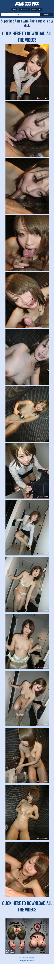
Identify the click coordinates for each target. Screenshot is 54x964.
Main (14, 9)
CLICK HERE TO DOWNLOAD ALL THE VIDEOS (27, 36)
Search (46, 14)
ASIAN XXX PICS (27, 4)
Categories (24, 9)
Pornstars (36, 9)
